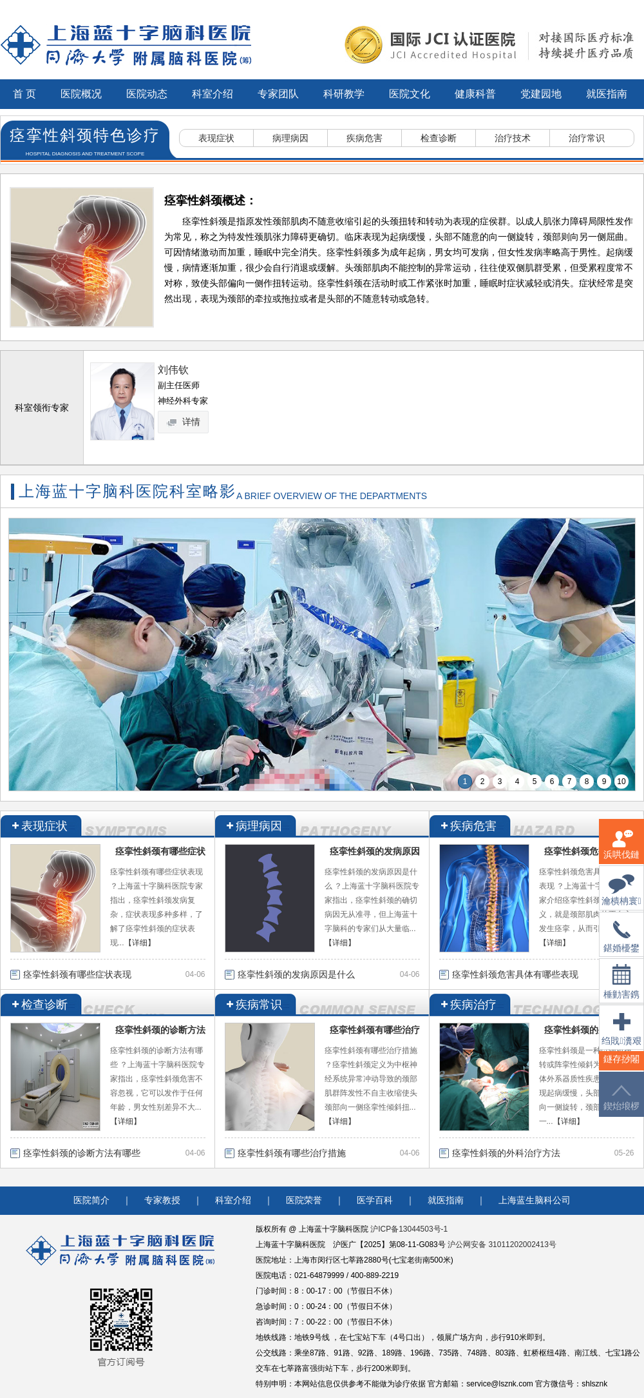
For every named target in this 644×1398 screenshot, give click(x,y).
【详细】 (139, 942)
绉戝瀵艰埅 (621, 1037)
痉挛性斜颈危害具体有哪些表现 (515, 974)
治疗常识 (587, 138)
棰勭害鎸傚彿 (621, 989)
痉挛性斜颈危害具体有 (589, 851)
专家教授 (162, 1200)
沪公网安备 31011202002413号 (502, 1244)
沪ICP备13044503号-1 (409, 1229)
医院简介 (91, 1200)
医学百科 (375, 1200)
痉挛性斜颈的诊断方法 (160, 1030)
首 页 (24, 93)
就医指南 (606, 93)
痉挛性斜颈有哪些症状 (160, 851)
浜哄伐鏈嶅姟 (621, 852)
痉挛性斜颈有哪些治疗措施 (292, 1153)
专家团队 (278, 93)
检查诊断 (439, 138)
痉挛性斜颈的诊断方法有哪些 (81, 1153)
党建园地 (541, 93)
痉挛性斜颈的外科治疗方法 (506, 1153)
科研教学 (344, 93)
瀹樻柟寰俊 (621, 897)
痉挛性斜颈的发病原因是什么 (296, 974)
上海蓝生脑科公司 (534, 1200)
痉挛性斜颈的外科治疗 (589, 1030)
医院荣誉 (304, 1200)
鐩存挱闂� (621, 1066)
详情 (184, 422)
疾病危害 (364, 138)
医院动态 (146, 93)
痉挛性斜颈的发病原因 (375, 851)
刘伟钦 (173, 369)
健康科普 (475, 93)
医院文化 (409, 93)
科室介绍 (212, 93)
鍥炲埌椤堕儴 (621, 1106)
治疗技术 (513, 138)
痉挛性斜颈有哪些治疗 (375, 1030)
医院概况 (81, 93)
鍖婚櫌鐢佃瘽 (621, 945)
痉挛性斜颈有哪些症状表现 (77, 974)
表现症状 (216, 138)
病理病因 (290, 138)
